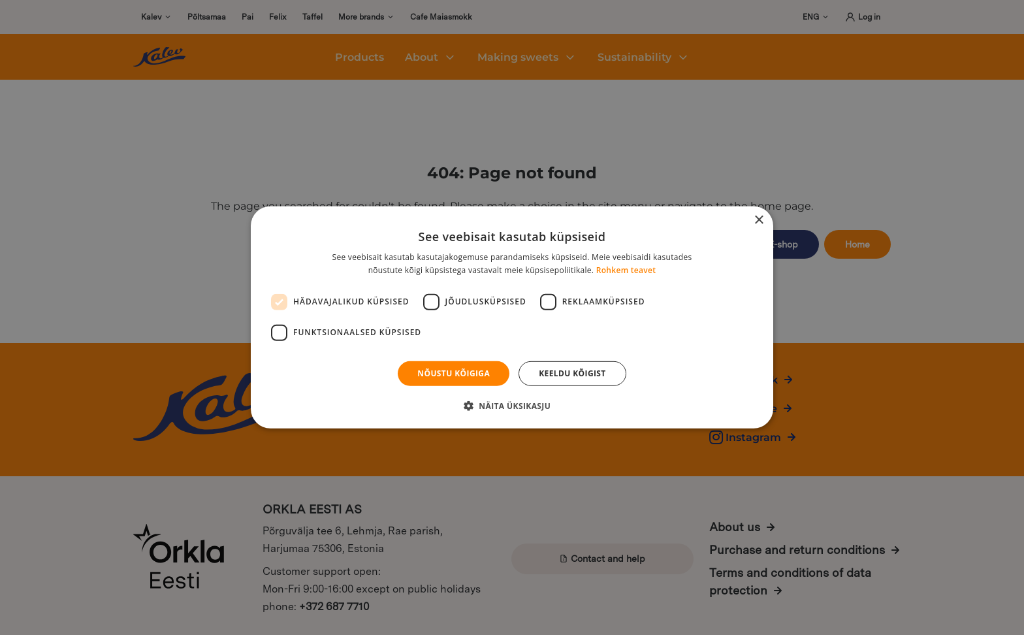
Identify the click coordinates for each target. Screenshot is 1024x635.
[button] (512, 405)
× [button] (758, 220)
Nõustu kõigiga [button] (453, 373)
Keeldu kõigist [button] (572, 373)
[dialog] (512, 317)
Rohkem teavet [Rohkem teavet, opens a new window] (626, 270)
